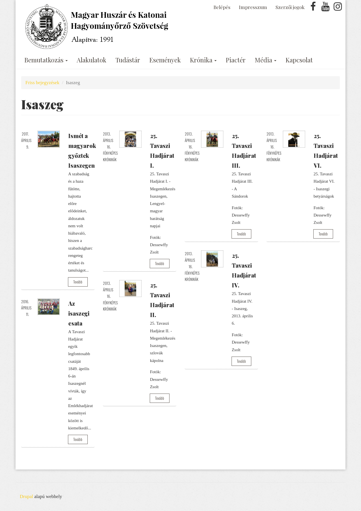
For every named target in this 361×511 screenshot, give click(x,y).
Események (165, 60)
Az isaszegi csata (78, 313)
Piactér (236, 60)
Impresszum (253, 7)
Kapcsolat (299, 60)
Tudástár (127, 60)
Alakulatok (91, 60)
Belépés (221, 7)
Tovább (77, 282)
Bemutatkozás (46, 60)
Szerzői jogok (290, 7)
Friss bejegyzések (42, 82)
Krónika (203, 60)
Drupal (26, 496)
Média (265, 60)
